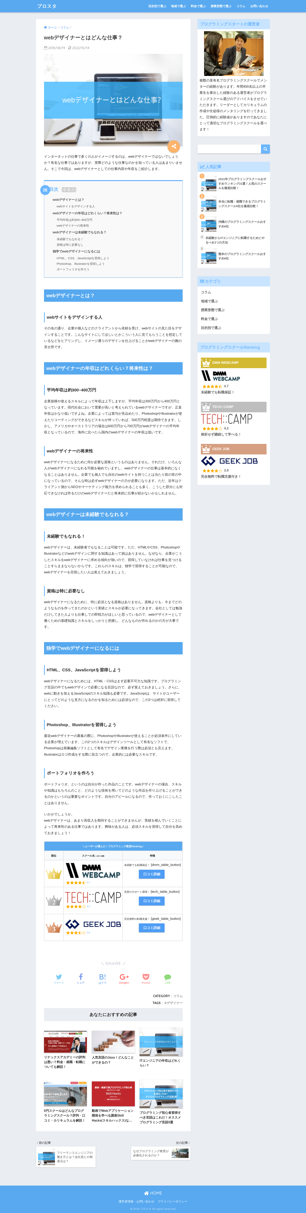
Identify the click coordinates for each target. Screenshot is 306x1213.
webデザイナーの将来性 (73, 225)
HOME (153, 1193)
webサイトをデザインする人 (76, 206)
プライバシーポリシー (172, 1201)
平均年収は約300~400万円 (75, 219)
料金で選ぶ (198, 6)
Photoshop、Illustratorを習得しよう (81, 263)
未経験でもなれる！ (70, 239)
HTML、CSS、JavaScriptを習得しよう (83, 258)
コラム (240, 6)
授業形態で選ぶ (221, 6)
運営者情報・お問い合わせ (136, 1201)
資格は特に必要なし (70, 244)
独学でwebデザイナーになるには (76, 251)
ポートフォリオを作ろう (73, 269)
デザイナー (175, 1003)
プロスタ (47, 6)
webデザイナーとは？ (68, 199)
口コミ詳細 (151, 874)
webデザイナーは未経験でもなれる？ (80, 232)
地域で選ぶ (178, 6)
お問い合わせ (259, 6)
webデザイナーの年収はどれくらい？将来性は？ (88, 213)
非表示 (69, 189)
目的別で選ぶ (157, 6)
